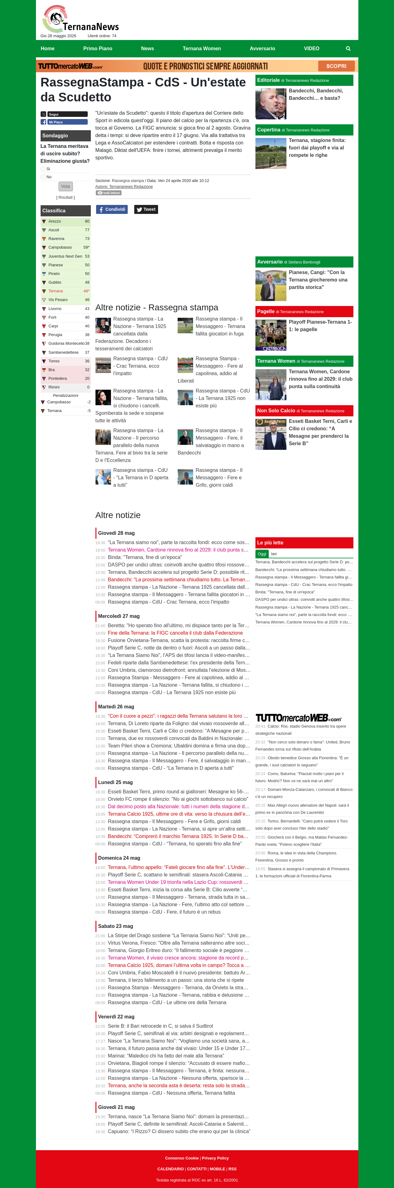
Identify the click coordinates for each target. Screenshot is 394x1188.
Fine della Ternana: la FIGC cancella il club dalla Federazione (175, 633)
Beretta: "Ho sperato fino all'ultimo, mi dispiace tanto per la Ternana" (182, 625)
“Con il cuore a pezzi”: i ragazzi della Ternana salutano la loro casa (181, 716)
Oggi (262, 554)
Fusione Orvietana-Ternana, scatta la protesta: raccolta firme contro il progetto (193, 640)
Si (48, 168)
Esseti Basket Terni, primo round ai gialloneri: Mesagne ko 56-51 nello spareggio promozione (210, 791)
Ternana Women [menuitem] (202, 48)
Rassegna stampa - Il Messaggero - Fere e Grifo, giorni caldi (219, 478)
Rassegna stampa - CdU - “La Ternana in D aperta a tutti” (141, 478)
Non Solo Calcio (276, 410)
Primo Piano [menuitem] (97, 48)
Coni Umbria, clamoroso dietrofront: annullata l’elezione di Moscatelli (183, 670)
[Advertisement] (304, 212)
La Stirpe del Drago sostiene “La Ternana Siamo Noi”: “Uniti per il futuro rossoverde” (200, 935)
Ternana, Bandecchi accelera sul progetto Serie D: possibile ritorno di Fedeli (191, 572)
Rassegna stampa (128, 180)
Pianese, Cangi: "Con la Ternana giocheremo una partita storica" (318, 280)
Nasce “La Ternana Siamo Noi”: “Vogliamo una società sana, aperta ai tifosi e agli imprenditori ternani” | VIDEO (229, 1041)
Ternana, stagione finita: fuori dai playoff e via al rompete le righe (317, 148)
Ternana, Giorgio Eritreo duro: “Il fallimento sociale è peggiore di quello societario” (197, 950)
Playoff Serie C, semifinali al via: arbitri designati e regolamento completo (188, 1033)
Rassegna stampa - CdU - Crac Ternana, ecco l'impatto (140, 366)
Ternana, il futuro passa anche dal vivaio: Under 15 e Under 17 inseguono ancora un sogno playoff (216, 1048)
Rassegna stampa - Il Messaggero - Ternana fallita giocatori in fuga (220, 326)
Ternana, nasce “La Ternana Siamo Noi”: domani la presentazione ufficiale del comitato (203, 1116)
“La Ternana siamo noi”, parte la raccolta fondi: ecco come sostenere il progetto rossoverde (208, 542)
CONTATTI (197, 1169)
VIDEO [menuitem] (312, 48)
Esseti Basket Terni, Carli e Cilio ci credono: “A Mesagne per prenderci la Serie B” (197, 731)
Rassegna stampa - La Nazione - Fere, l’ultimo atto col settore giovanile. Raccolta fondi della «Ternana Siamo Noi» (234, 904)
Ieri (274, 554)
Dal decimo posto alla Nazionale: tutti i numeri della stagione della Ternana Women (199, 806)
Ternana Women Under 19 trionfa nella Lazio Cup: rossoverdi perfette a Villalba (195, 882)
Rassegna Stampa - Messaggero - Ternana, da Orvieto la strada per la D (188, 987)
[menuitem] (348, 48)
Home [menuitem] (48, 48)
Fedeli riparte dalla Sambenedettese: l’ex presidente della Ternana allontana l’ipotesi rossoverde (213, 662)
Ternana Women (276, 361)
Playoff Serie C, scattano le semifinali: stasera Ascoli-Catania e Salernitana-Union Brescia (206, 874)
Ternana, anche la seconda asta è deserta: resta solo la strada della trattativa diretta (200, 1085)
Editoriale (268, 80)
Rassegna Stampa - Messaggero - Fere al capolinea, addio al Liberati (184, 677)
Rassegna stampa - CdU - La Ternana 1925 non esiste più (223, 398)
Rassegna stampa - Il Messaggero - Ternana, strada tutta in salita (179, 897)
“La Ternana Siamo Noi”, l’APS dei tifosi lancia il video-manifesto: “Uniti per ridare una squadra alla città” (222, 655)
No (48, 177)
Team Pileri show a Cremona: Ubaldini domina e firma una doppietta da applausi (196, 745)
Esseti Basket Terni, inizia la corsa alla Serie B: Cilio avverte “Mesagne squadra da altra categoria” (216, 889)
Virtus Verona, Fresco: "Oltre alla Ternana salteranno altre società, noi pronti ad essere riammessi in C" (221, 943)
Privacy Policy (215, 1158)
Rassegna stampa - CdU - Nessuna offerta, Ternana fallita (171, 1093)
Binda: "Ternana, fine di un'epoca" (145, 557)
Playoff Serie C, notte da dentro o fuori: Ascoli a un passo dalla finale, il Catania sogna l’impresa (213, 647)
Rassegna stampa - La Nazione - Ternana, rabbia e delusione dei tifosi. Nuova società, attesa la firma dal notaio (230, 995)
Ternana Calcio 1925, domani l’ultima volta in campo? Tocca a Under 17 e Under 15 (199, 965)
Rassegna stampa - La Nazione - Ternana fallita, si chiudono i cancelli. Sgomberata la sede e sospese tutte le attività (131, 405)
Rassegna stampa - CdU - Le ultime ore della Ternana (167, 1002)
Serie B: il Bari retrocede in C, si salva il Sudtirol (160, 1026)
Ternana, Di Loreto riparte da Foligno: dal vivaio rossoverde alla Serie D (186, 723)
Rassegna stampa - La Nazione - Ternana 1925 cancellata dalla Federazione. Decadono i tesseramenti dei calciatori (130, 333)
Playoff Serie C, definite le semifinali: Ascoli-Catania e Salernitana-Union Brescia (196, 1124)
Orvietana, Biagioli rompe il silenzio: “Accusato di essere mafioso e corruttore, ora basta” (205, 1063)
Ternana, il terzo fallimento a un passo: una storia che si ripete (176, 980)
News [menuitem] (147, 48)
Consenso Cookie (182, 1158)
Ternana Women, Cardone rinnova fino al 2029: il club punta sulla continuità (191, 549)
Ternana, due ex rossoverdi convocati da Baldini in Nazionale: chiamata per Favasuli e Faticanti (212, 738)
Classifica (54, 210)
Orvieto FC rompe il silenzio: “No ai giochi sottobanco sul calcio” (178, 799)
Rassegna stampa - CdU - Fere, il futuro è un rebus (164, 912)
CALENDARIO (170, 1169)
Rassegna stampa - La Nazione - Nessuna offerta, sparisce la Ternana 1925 (191, 1078)
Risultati (66, 197)
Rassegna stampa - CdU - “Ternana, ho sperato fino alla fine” (175, 843)
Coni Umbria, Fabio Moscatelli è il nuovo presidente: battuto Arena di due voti (192, 972)
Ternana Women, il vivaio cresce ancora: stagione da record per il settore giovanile (198, 957)
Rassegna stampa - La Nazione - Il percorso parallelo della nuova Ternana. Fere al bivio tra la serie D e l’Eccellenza (131, 445)
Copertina (269, 129)
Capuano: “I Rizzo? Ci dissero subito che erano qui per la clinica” (179, 1131)
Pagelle (266, 311)
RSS (232, 1169)
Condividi (112, 209)
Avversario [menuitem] (262, 48)
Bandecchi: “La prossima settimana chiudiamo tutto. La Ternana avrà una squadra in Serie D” (210, 579)
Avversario (270, 261)
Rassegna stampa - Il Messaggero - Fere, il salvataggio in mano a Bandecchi (192, 760)
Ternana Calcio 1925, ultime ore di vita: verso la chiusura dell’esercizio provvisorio (198, 814)
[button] (66, 186)
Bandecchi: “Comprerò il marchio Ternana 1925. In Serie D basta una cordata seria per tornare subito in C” (225, 836)
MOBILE (217, 1169)
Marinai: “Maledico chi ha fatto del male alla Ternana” (166, 1055)
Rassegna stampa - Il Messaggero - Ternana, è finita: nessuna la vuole (185, 1070)
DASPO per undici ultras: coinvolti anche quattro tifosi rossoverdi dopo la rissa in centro (204, 564)
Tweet (146, 209)
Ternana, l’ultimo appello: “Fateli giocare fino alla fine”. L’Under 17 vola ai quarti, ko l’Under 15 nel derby (221, 867)
